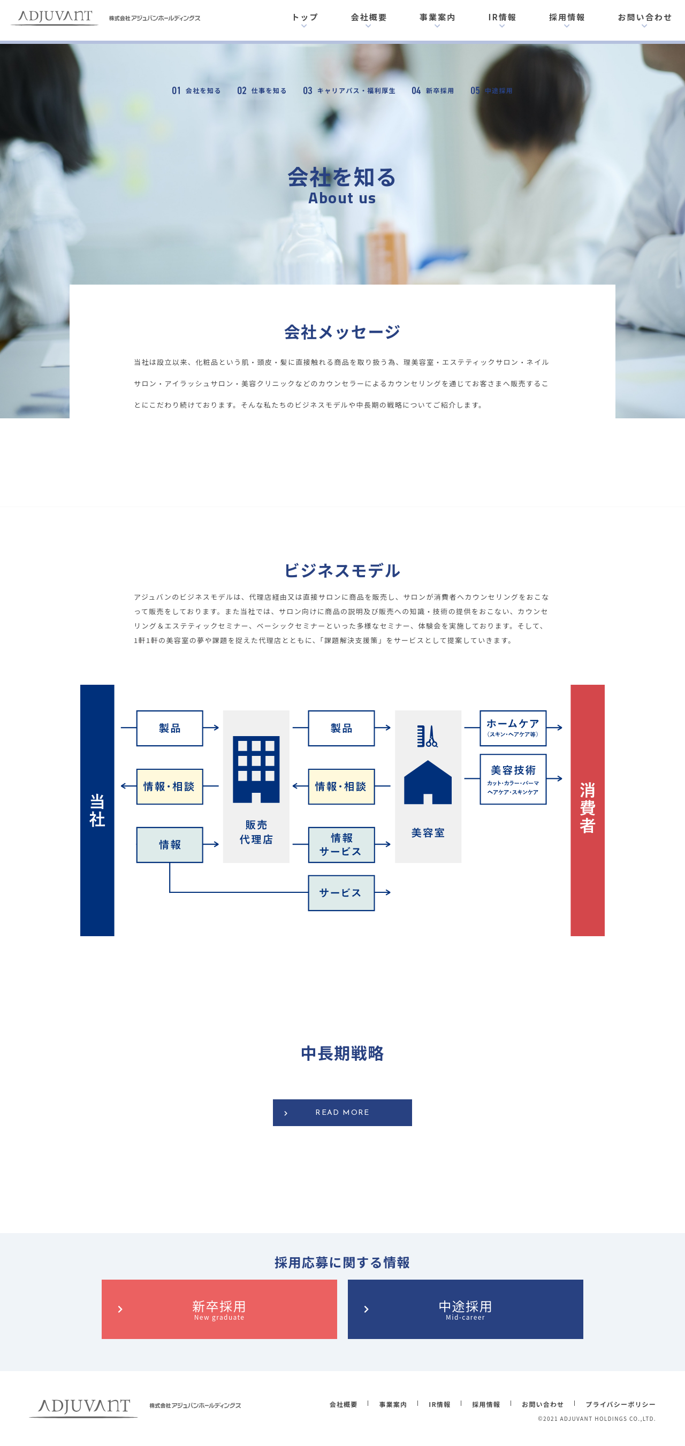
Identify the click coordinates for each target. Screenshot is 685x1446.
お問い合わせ (645, 16)
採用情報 (567, 16)
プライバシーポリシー (620, 1404)
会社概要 (369, 16)
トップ (304, 16)
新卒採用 (219, 1308)
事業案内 (438, 16)
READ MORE (342, 1113)
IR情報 (502, 16)
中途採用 (465, 1308)
